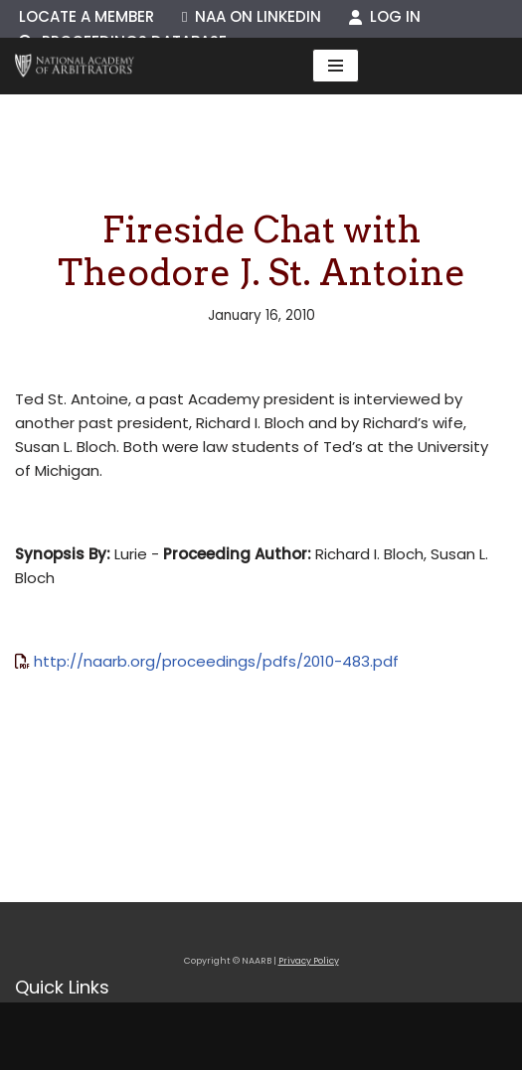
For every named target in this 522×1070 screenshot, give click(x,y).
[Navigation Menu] (335, 65)
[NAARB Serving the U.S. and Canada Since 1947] (74, 66)
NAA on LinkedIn (251, 16)
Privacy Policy (308, 961)
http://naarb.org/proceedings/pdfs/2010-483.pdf (216, 661)
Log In (385, 16)
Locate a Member (86, 16)
